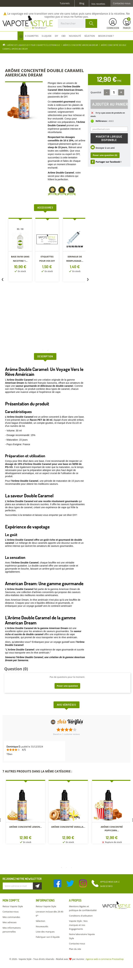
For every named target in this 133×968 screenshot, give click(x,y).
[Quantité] (114, 92)
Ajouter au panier (110, 104)
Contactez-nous (121, 3)
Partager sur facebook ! (108, 162)
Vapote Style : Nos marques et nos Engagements (78, 924)
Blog (81, 3)
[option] (20, 250)
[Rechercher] (77, 23)
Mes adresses (9, 922)
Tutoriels (65, 3)
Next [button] (88, 280)
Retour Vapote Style (13, 906)
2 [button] (47, 350)
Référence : (102, 121)
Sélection (40, 920)
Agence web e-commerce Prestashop (105, 959)
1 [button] (42, 350)
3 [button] (71, 867)
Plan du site (75, 948)
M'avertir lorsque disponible (109, 138)
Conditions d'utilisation (81, 915)
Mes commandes (11, 917)
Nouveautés (42, 926)
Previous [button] (2, 280)
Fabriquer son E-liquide (48, 936)
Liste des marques (45, 931)
